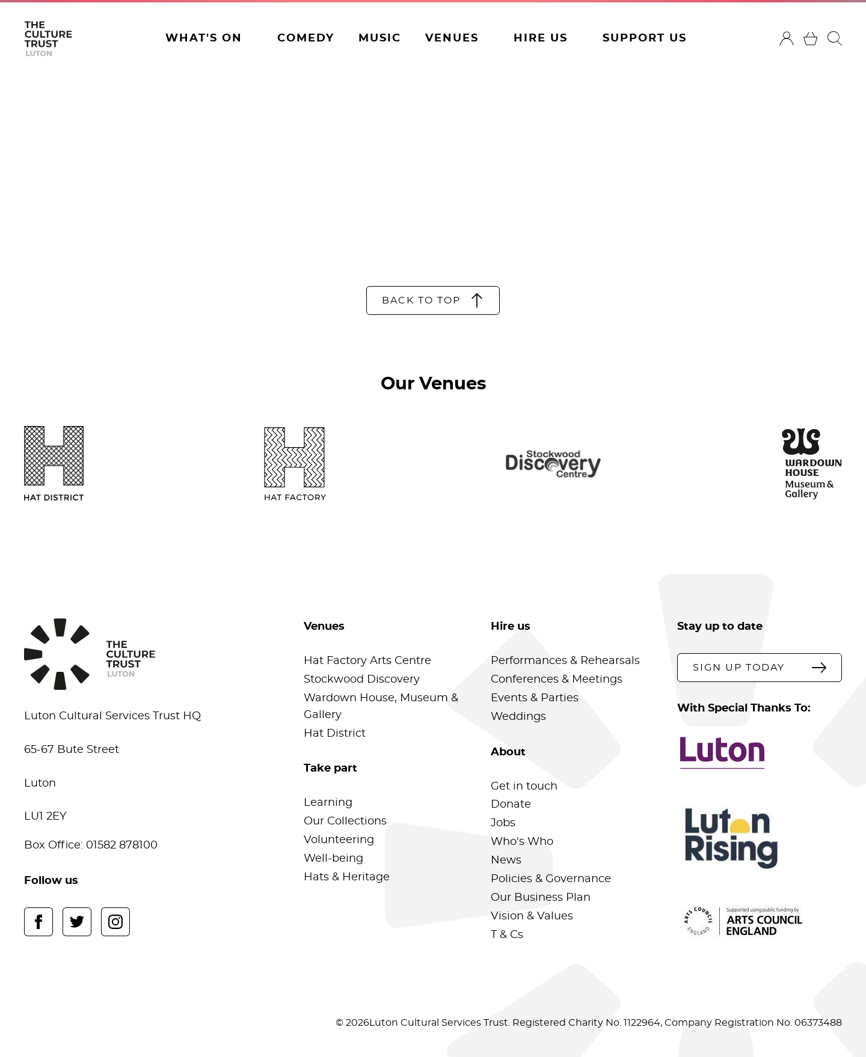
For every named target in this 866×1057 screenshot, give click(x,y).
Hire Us (541, 38)
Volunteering (339, 840)
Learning (328, 802)
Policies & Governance (551, 879)
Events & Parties (535, 698)
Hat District (335, 733)
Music (379, 38)
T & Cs (507, 935)
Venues (452, 38)
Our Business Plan (541, 897)
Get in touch (524, 786)
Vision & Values (532, 916)
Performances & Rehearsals (565, 661)
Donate (511, 804)
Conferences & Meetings (556, 679)
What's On (203, 38)
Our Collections (345, 821)
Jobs (503, 823)
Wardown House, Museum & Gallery (381, 706)
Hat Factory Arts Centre (367, 661)
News (506, 860)
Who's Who (522, 841)
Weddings (518, 716)
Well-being (333, 858)
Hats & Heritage (347, 877)
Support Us (645, 38)
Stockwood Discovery (362, 679)
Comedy (305, 38)
